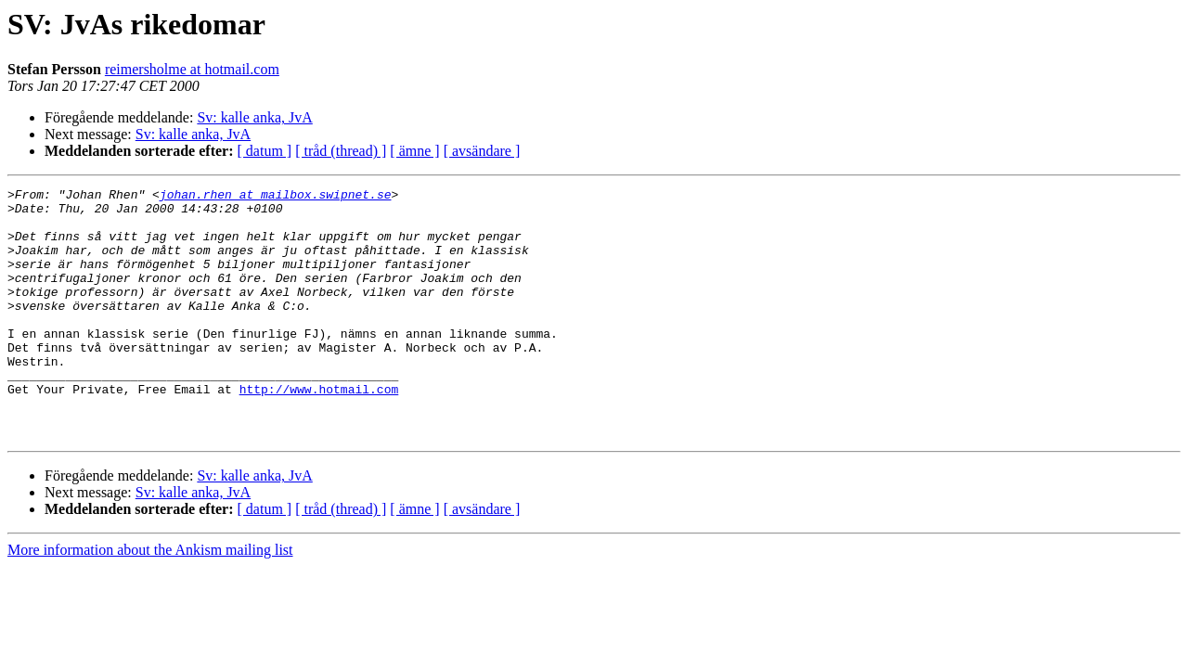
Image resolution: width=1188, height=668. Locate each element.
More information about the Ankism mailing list (150, 600)
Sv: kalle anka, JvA (254, 117)
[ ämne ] (414, 151)
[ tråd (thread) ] (340, 151)
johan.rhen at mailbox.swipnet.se (276, 196)
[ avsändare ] (482, 151)
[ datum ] (265, 151)
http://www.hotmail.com (319, 430)
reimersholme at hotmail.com (192, 69)
